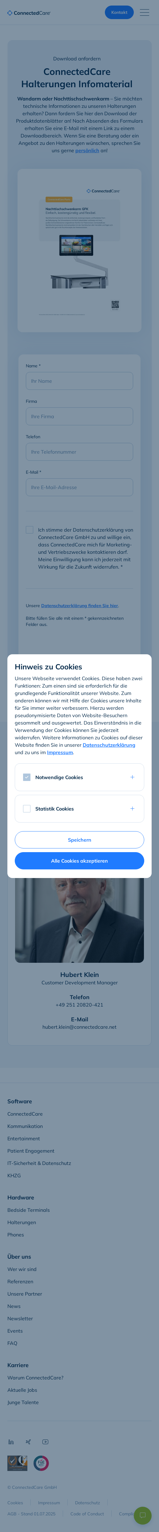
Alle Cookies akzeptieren (79, 861)
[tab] (79, 808)
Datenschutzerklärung (109, 745)
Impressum (60, 752)
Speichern (79, 840)
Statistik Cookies (54, 809)
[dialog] (79, 766)
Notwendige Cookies (59, 777)
